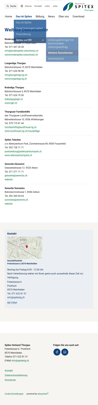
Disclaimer (10, 380)
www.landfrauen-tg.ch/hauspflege (22, 131)
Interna (28, 6)
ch (26, 175)
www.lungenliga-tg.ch (16, 78)
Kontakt (38, 6)
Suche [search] (11, 6)
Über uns (64, 16)
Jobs (55, 6)
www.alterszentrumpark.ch (18, 155)
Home (8, 16)
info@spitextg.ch (16, 297)
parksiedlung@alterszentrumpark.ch (23, 151)
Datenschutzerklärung (16, 375)
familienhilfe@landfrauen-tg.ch (21, 127)
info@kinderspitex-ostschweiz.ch (21, 50)
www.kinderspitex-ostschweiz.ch (21, 54)
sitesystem (43, 394)
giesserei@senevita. (15, 175)
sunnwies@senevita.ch (16, 199)
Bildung (40, 16)
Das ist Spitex (24, 16)
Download (78, 16)
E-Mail (12, 302)
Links (47, 6)
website (9, 179)
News (51, 16)
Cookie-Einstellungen (14, 394)
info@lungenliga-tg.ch (16, 75)
